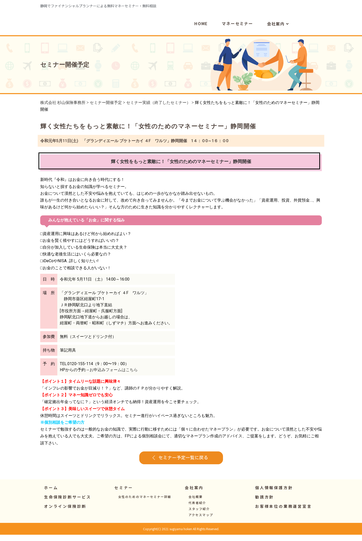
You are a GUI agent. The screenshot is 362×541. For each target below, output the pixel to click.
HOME (201, 30)
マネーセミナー (237, 30)
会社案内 (278, 30)
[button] (123, 494)
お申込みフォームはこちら (113, 376)
